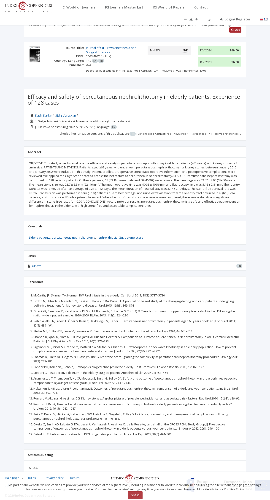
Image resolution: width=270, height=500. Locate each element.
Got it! (135, 495)
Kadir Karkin (43, 115)
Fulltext (36, 266)
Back (235, 30)
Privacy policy (54, 478)
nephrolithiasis (107, 237)
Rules (32, 478)
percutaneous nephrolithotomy (73, 237)
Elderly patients (39, 237)
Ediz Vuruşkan (66, 115)
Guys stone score (131, 237)
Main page (12, 478)
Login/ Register (235, 19)
